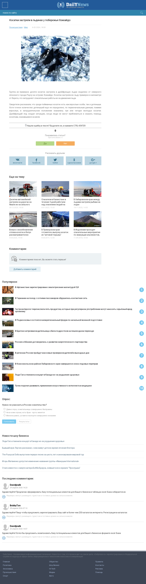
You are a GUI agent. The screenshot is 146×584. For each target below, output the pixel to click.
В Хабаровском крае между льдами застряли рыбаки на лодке (87, 202)
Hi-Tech (52, 569)
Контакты (99, 565)
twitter (55, 163)
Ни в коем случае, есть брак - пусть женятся (25, 412)
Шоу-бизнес (54, 565)
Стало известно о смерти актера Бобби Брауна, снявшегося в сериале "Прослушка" (41, 468)
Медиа (52, 572)
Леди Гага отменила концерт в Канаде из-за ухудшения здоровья (33, 441)
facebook (36, 163)
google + (93, 163)
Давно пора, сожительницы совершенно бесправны (29, 409)
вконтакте (17, 163)
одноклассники (74, 163)
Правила (99, 562)
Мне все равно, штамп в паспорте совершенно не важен (31, 416)
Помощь (99, 572)
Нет (65, 143)
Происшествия (16, 27)
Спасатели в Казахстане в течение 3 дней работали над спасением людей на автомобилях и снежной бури (53, 204)
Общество (53, 562)
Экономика (8, 569)
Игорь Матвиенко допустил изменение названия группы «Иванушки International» (40, 461)
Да (45, 143)
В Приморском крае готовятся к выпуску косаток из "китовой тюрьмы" (54, 232)
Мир (26, 27)
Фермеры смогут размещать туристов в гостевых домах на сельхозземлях (39, 496)
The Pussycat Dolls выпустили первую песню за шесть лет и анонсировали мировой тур (43, 454)
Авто (51, 576)
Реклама (99, 569)
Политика (7, 565)
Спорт (5, 576)
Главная (6, 562)
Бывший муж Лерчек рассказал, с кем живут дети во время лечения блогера (38, 448)
